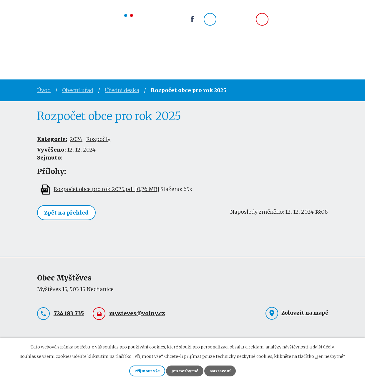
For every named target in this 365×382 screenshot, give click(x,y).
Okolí (184, 55)
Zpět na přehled (68, 213)
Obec (123, 55)
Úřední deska (122, 90)
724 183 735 (235, 22)
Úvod (45, 55)
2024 (76, 139)
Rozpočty (98, 139)
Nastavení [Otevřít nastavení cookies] (225, 370)
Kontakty (218, 55)
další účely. (324, 345)
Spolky (153, 55)
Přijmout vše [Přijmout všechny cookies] (142, 370)
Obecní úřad (84, 55)
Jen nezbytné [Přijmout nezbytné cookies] (185, 370)
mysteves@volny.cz (300, 22)
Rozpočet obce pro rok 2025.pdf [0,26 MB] (106, 189)
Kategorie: (52, 139)
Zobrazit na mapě (304, 313)
